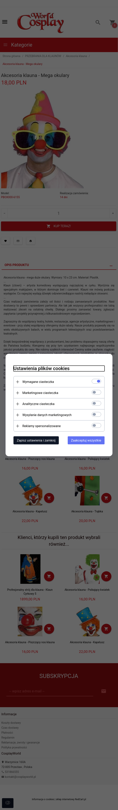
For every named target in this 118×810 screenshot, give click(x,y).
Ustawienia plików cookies (41, 368)
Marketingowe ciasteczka (40, 393)
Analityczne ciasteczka (38, 404)
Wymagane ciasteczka (38, 382)
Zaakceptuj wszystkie (86, 440)
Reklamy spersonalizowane (41, 426)
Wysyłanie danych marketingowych (46, 415)
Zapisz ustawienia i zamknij (36, 440)
